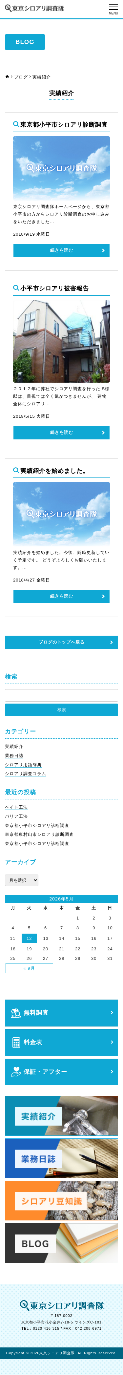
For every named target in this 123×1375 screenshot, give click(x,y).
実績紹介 (14, 746)
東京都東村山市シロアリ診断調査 (39, 834)
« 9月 (29, 968)
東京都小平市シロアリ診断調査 (37, 825)
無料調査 (36, 1012)
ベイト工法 (16, 807)
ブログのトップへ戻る (62, 642)
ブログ (21, 76)
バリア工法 (16, 816)
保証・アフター (45, 1071)
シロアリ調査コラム (25, 773)
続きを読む (61, 250)
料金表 (33, 1042)
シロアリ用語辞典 (23, 764)
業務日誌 (14, 755)
